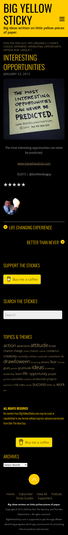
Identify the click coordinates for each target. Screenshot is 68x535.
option (8, 50)
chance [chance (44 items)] (8, 351)
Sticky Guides (24, 498)
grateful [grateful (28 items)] (14, 368)
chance (53, 43)
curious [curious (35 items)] (32, 356)
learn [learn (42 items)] (18, 374)
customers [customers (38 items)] (54, 356)
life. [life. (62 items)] (26, 373)
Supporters (45, 498)
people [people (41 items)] (52, 374)
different (20, 46)
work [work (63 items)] (60, 384)
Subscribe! (26, 494)
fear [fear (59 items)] (53, 361)
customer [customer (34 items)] (43, 356)
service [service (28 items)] (29, 385)
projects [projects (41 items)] (52, 379)
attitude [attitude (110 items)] (39, 345)
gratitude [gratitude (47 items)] (24, 368)
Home (11, 494)
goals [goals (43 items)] (6, 368)
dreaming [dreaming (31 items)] (35, 362)
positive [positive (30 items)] (7, 379)
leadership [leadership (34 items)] (9, 374)
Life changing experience (27, 227)
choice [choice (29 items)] (26, 351)
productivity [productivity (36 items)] (39, 379)
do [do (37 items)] (62, 356)
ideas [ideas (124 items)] (38, 367)
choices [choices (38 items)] (34, 351)
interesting (35, 46)
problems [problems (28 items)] (28, 379)
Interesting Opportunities (24, 62)
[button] (34, 109)
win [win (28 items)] (54, 385)
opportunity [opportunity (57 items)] (38, 373)
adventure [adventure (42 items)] (23, 346)
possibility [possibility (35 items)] (17, 379)
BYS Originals (37, 43)
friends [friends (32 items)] (61, 362)
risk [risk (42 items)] (16, 385)
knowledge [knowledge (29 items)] (50, 368)
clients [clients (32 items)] (42, 351)
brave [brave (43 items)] (52, 346)
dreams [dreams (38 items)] (45, 362)
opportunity (52, 46)
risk (16, 50)
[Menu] (62, 18)
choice (8, 46)
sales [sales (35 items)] (22, 385)
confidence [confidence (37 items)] (52, 351)
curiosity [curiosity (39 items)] (23, 356)
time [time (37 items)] (49, 385)
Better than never (46, 242)
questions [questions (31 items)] (8, 385)
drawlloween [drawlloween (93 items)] (16, 361)
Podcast (56, 494)
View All (42, 494)
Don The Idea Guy (14, 43)
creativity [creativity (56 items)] (10, 356)
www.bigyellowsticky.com (34, 164)
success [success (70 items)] (39, 384)
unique (25, 50)
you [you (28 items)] (5, 390)
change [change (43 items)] (18, 351)
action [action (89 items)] (9, 345)
